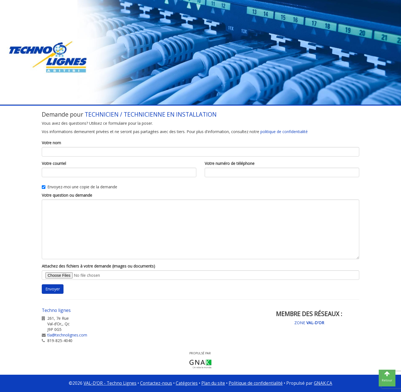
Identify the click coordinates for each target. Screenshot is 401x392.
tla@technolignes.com (67, 335)
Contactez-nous (156, 383)
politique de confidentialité (284, 131)
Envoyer (52, 289)
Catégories (187, 383)
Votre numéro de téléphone (230, 163)
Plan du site (213, 383)
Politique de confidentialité (256, 383)
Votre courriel (54, 163)
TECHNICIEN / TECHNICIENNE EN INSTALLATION (151, 114)
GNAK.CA (323, 383)
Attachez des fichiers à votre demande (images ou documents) (98, 266)
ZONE (309, 322)
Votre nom (51, 142)
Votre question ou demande (67, 195)
